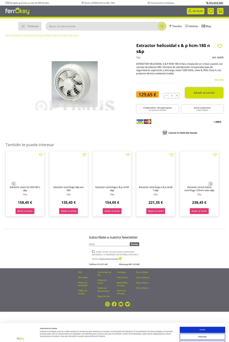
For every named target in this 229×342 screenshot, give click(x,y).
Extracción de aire (38, 35)
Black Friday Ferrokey (122, 284)
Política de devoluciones (103, 289)
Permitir (202, 311)
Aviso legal (83, 277)
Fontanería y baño (20, 35)
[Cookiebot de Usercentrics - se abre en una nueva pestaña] (21, 336)
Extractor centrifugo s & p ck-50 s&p (112, 189)
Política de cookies (82, 292)
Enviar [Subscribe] (134, 244)
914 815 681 (214, 2)
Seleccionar (202, 318)
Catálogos (121, 272)
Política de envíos (102, 281)
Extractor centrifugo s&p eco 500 (68, 189)
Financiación (122, 277)
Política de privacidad (82, 284)
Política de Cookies (97, 318)
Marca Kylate (142, 272)
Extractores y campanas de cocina (63, 35)
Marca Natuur (142, 282)
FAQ (80, 272)
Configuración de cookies (137, 337)
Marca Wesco (142, 288)
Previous (13, 183)
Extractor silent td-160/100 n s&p (25, 189)
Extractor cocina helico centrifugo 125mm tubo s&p (199, 189)
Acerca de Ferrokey (121, 292)
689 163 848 (133, 264)
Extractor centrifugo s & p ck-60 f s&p (155, 189)
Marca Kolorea (142, 277)
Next (210, 183)
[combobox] (105, 26)
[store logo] (17, 10)
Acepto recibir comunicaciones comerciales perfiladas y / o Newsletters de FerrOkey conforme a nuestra (115, 255)
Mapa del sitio (103, 296)
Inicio (8, 35)
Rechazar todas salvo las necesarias (202, 325)
